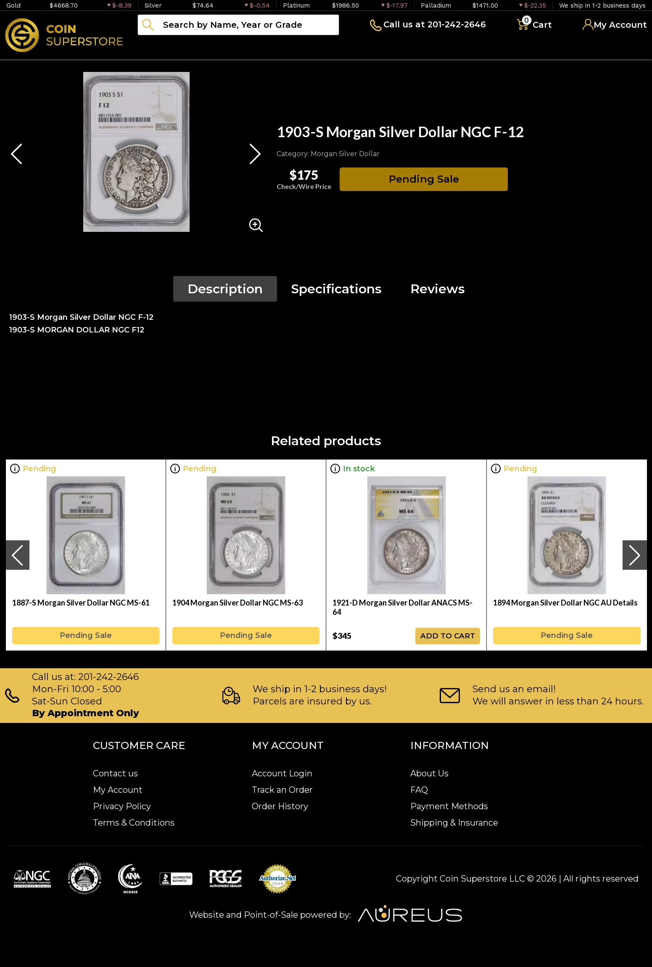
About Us (429, 773)
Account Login (282, 773)
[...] (238, 24)
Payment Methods (449, 806)
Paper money (305, 48)
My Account (118, 790)
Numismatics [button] (222, 48)
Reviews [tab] (437, 289)
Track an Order (282, 790)
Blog (424, 48)
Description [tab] (225, 289)
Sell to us (624, 48)
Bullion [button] (155, 48)
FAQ (419, 790)
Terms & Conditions (133, 823)
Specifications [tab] (336, 289)
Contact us (115, 773)
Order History (280, 806)
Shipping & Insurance (454, 823)
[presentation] (17, 555)
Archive (374, 48)
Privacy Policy (122, 806)
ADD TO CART (447, 636)
